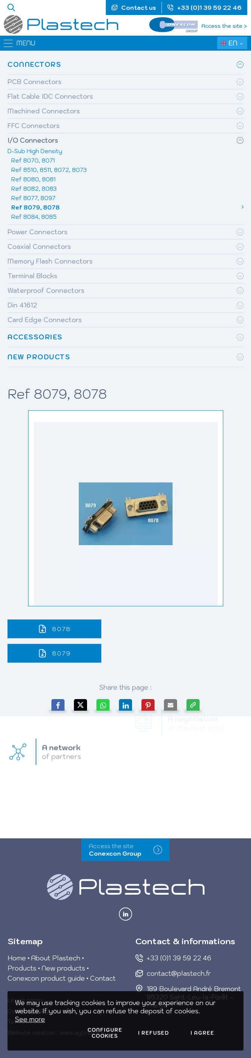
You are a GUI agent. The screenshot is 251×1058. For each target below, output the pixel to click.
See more (30, 1019)
